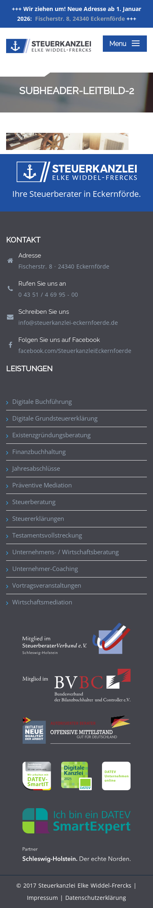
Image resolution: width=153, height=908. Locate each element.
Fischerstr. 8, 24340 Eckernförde (80, 18)
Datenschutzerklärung (95, 897)
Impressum (42, 897)
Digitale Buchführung (42, 401)
